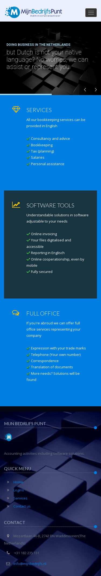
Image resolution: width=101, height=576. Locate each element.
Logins (14, 490)
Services (15, 498)
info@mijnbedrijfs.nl (29, 563)
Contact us (17, 506)
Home (13, 482)
